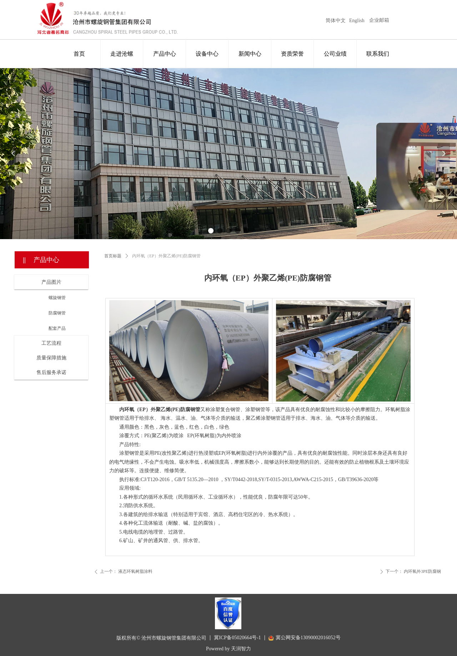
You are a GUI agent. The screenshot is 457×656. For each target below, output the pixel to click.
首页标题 (112, 255)
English (357, 20)
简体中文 (336, 20)
